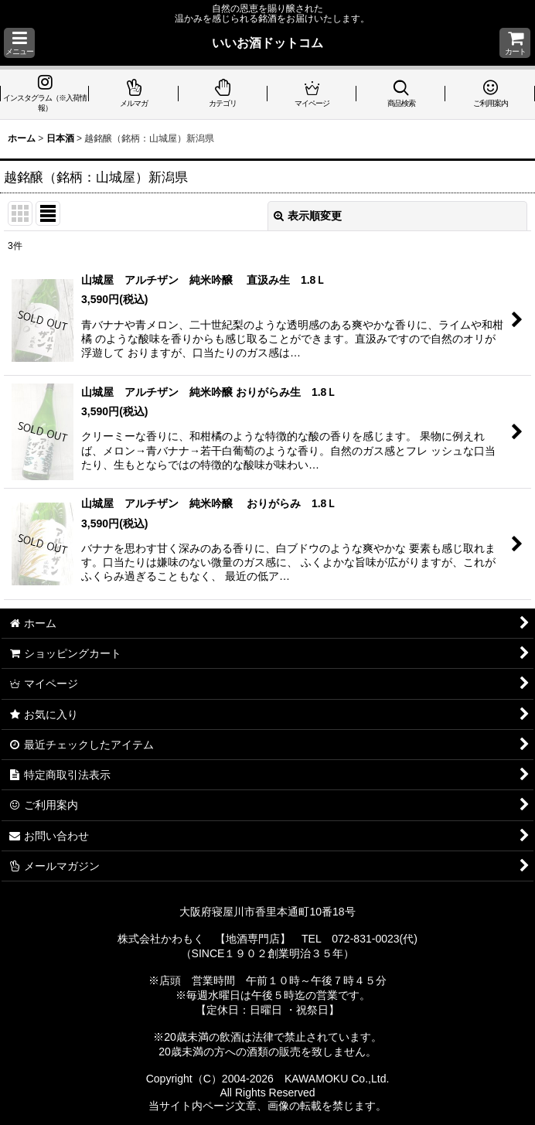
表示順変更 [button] (308, 216)
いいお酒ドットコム (267, 42)
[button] (19, 43)
